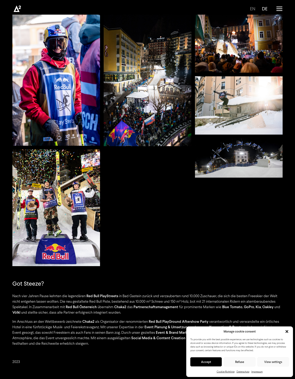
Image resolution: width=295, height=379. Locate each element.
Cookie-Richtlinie (226, 371)
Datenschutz (243, 371)
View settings (273, 362)
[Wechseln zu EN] (254, 8)
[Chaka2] (17, 8)
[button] (287, 331)
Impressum (257, 371)
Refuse (239, 362)
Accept (206, 362)
